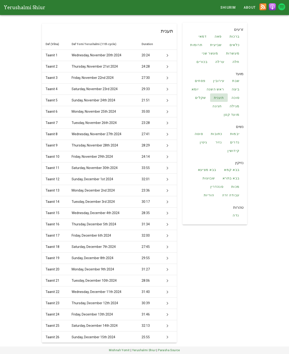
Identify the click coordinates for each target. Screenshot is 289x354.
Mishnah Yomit (120, 350)
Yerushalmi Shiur (24, 7)
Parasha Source (169, 350)
